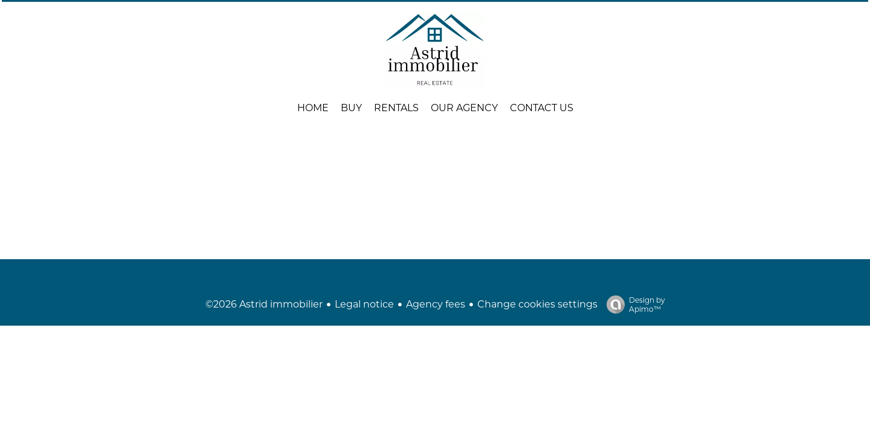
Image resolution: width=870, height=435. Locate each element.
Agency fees (435, 304)
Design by (633, 304)
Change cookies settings (537, 304)
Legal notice (364, 304)
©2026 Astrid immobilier (264, 304)
